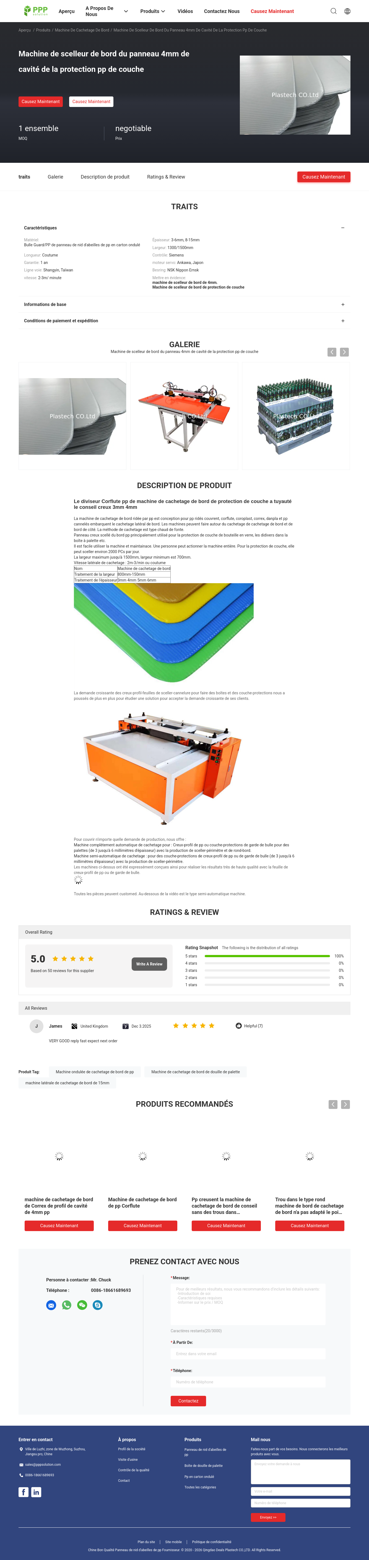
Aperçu (25, 30)
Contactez (188, 1401)
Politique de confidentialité (212, 1542)
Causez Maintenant (40, 101)
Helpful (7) (253, 1026)
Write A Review (149, 964)
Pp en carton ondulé (199, 1477)
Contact (124, 1481)
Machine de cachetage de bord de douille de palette (195, 1072)
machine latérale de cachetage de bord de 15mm (67, 1083)
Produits (43, 30)
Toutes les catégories (200, 1487)
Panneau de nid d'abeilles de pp (205, 1452)
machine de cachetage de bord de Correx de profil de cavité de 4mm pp (59, 1206)
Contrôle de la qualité (133, 1470)
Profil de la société (131, 1449)
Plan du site (146, 1542)
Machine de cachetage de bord (82, 30)
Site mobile (173, 1542)
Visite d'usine (128, 1460)
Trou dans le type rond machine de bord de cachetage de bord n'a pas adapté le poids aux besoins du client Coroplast (309, 1212)
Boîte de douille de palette (203, 1466)
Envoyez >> (268, 1517)
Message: (181, 1278)
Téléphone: (182, 1370)
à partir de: (183, 1342)
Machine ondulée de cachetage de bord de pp (95, 1072)
